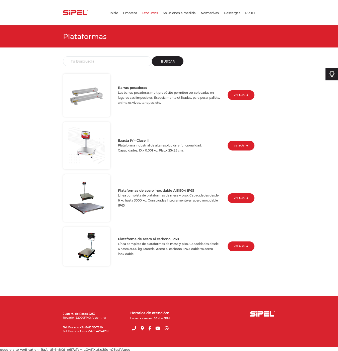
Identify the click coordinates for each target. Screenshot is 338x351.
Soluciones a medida (179, 13)
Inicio (114, 13)
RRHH (250, 13)
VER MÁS (241, 95)
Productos (150, 13)
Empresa (130, 13)
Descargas (232, 13)
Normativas (210, 13)
